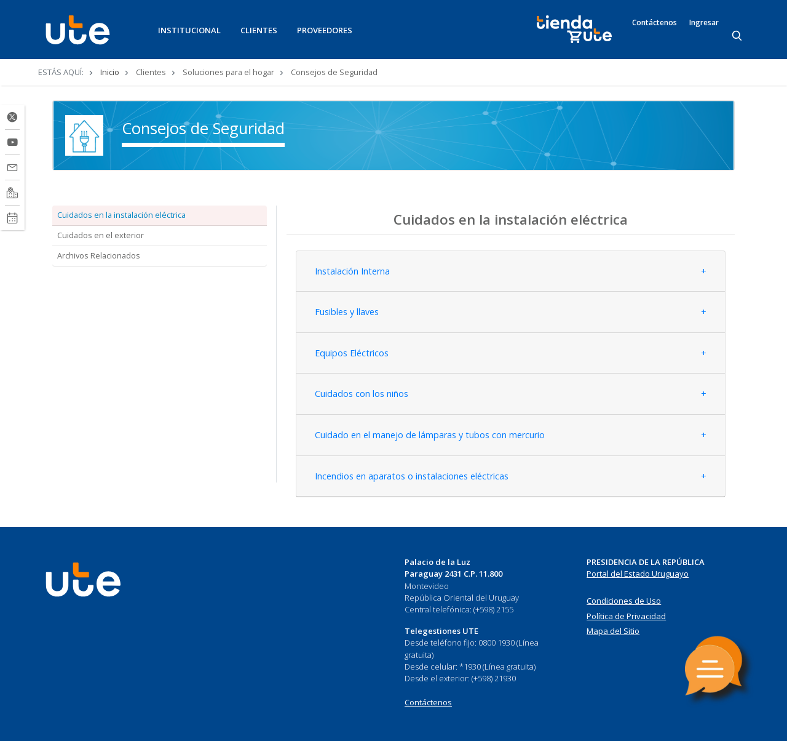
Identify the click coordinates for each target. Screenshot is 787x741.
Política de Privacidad (626, 616)
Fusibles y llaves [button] (347, 312)
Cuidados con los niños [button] (361, 393)
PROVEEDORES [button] (324, 30)
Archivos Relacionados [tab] (98, 255)
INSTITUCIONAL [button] (189, 30)
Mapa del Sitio (613, 630)
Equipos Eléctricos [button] (352, 353)
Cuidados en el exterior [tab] (100, 235)
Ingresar (704, 23)
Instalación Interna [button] (352, 271)
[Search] (738, 36)
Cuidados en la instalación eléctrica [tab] (121, 214)
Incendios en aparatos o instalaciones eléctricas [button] (411, 476)
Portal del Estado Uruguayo (638, 573)
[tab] (510, 271)
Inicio (109, 72)
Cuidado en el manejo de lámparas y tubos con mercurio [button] (430, 435)
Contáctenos (654, 23)
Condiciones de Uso (624, 600)
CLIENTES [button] (258, 30)
